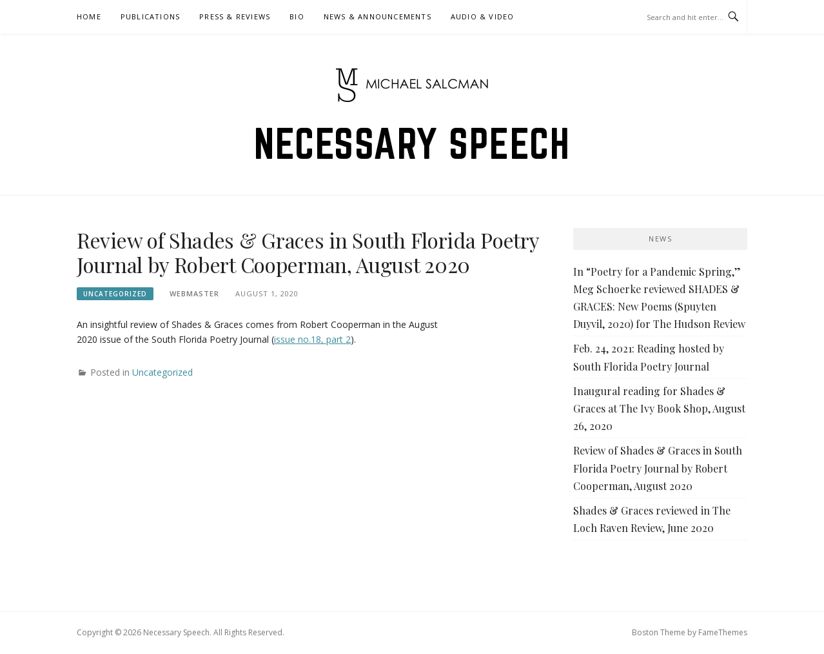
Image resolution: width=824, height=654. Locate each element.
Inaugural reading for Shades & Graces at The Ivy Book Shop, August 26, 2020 (659, 408)
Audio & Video (483, 16)
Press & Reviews (234, 16)
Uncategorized (115, 293)
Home (89, 16)
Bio (296, 16)
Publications (150, 16)
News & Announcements (377, 16)
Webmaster (194, 293)
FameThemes (722, 632)
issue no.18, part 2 (312, 339)
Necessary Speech (412, 143)
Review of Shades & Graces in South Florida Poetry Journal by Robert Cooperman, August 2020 (657, 468)
